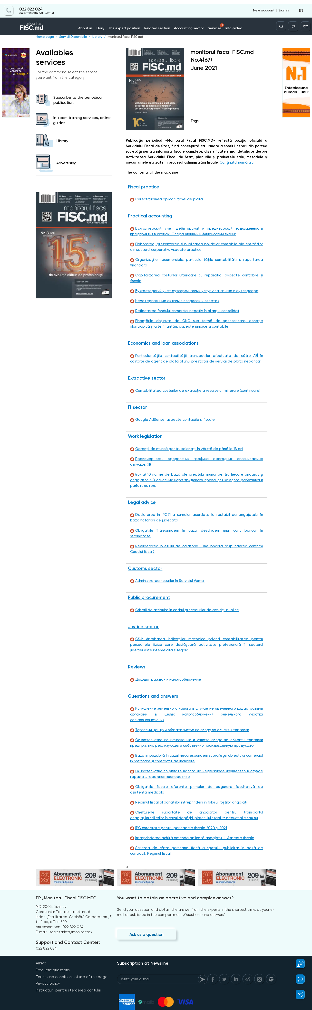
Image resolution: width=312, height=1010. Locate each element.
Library (96, 36)
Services (213, 23)
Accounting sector (187, 24)
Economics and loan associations (163, 339)
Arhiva (41, 952)
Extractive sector (146, 374)
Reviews (136, 659)
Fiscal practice (143, 186)
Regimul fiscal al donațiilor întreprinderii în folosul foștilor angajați (187, 790)
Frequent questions (52, 958)
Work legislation (145, 432)
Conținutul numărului (237, 162)
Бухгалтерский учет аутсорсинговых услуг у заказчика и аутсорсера (191, 286)
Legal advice (141, 499)
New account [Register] (263, 7)
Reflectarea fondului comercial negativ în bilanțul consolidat (182, 306)
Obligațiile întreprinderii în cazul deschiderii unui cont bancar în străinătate (195, 527)
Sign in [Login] (283, 7)
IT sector (137, 403)
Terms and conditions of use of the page (71, 965)
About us (89, 24)
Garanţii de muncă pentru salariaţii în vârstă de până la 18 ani (184, 445)
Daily (104, 24)
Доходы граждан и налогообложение (164, 672)
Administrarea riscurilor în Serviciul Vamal (166, 572)
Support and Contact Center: (67, 931)
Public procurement (148, 589)
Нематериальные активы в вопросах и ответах (173, 296)
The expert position (126, 24)
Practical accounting (150, 216)
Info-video (230, 24)
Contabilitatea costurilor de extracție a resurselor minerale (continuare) (193, 386)
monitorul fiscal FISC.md (123, 36)
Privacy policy (47, 971)
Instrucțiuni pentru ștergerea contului (67, 978)
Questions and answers (152, 688)
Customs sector (145, 560)
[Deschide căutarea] (283, 22)
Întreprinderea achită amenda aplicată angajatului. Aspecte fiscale (189, 826)
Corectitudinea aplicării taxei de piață (164, 199)
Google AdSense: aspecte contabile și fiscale (170, 415)
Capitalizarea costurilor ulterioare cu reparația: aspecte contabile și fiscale (196, 276)
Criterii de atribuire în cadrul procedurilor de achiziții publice (182, 602)
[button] (298, 964)
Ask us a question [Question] (145, 923)
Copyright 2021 (42, 1008)
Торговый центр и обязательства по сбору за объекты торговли (188, 717)
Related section (157, 24)
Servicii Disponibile (72, 36)
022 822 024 (30, 5)
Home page (44, 36)
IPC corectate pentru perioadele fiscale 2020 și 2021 (176, 816)
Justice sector (143, 618)
